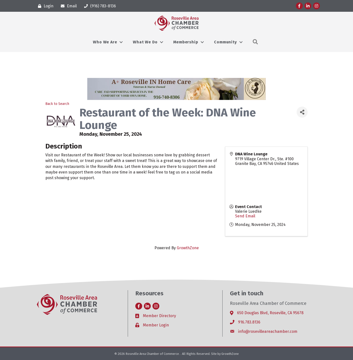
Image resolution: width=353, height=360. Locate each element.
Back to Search (57, 104)
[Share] (302, 112)
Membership (185, 42)
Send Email (245, 216)
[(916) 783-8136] (99, 6)
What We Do (145, 42)
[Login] (44, 6)
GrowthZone (188, 248)
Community (225, 42)
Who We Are (105, 42)
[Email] (67, 6)
